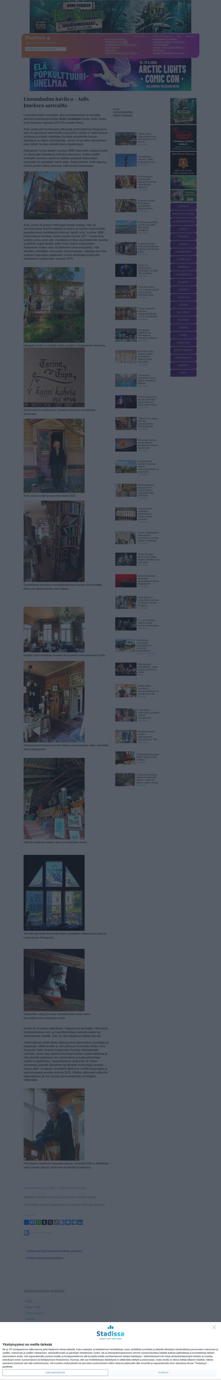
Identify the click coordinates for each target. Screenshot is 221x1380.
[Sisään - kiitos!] (215, 1328)
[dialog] (110, 1351)
